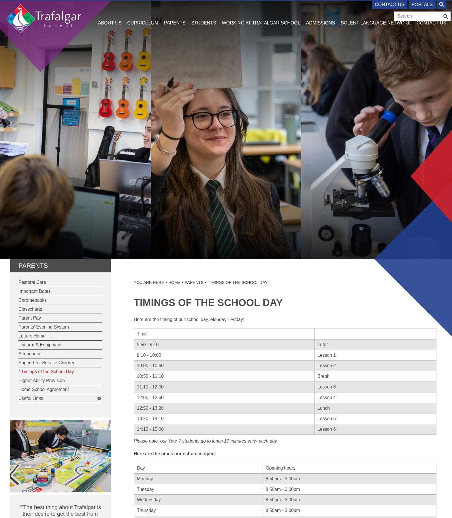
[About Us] (110, 14)
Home (174, 282)
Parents (33, 265)
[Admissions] (320, 14)
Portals (422, 4)
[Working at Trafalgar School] (261, 14)
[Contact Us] (431, 14)
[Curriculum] (142, 14)
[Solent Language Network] (376, 14)
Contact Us (389, 4)
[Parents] (174, 14)
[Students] (203, 14)
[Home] (44, 16)
